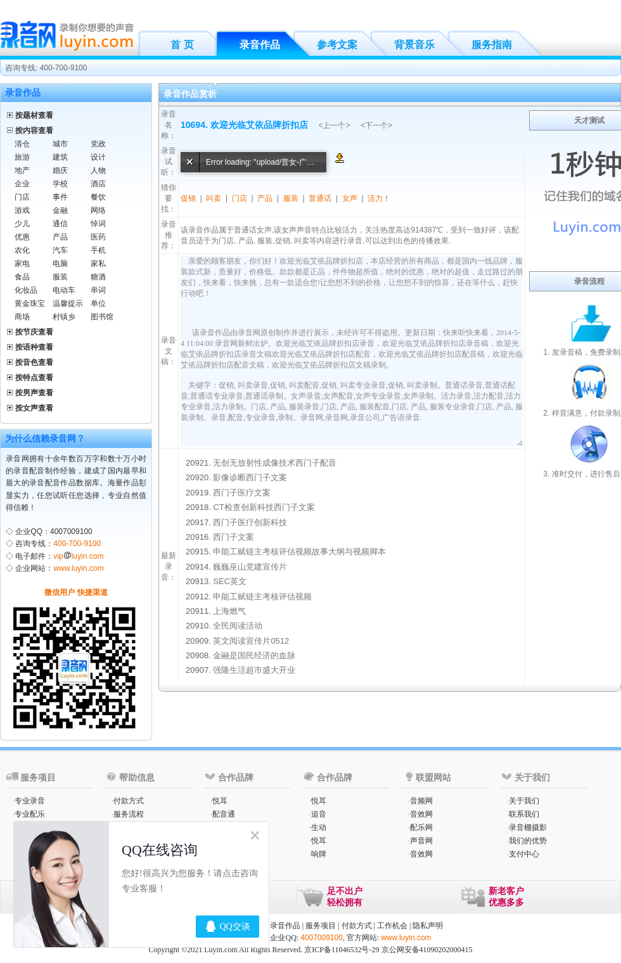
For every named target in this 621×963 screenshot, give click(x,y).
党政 (98, 143)
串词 (98, 290)
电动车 (64, 290)
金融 (60, 210)
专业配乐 (30, 814)
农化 (22, 250)
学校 (60, 183)
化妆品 (26, 290)
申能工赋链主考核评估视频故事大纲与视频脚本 (299, 551)
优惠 (22, 237)
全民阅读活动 (237, 625)
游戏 (22, 210)
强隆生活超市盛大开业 (254, 670)
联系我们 (524, 814)
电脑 (60, 263)
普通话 (320, 198)
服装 (60, 276)
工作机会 (392, 925)
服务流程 (128, 814)
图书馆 (102, 316)
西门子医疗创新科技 (250, 522)
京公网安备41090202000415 (427, 949)
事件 (60, 197)
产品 (60, 237)
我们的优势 (528, 840)
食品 (22, 276)
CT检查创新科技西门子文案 (263, 507)
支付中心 (524, 854)
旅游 (22, 157)
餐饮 (98, 197)
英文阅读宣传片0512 (251, 641)
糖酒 (98, 276)
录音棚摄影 (528, 827)
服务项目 (320, 925)
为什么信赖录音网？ (45, 438)
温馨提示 (68, 303)
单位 (98, 303)
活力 (375, 198)
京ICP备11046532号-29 (341, 949)
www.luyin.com (78, 568)
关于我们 (524, 800)
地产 (22, 170)
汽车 (60, 250)
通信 (60, 223)
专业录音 (30, 800)
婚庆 (60, 170)
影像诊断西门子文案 (250, 477)
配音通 (223, 814)
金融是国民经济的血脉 (254, 655)
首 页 (181, 44)
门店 (22, 197)
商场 (22, 316)
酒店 (98, 183)
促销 (188, 198)
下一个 (376, 125)
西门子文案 (233, 537)
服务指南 (491, 44)
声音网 (421, 840)
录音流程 (589, 281)
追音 (318, 814)
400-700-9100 (77, 543)
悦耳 (219, 800)
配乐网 (421, 827)
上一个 (334, 125)
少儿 (22, 223)
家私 (98, 263)
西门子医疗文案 (242, 492)
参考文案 (337, 44)
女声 (349, 198)
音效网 (421, 814)
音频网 (421, 800)
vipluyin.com (78, 556)
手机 (98, 250)
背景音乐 (414, 44)
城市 (60, 143)
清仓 (22, 143)
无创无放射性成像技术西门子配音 (274, 463)
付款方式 (128, 800)
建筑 (60, 157)
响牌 (318, 854)
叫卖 (213, 198)
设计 (98, 157)
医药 (98, 237)
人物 (98, 170)
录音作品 (260, 44)
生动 (318, 827)
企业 (22, 183)
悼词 (98, 223)
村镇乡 (64, 316)
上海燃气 (229, 611)
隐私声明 (428, 925)
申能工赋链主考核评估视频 (262, 596)
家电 (22, 263)
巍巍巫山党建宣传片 (250, 566)
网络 (98, 210)
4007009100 (321, 937)
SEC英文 (229, 581)
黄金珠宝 (30, 303)
